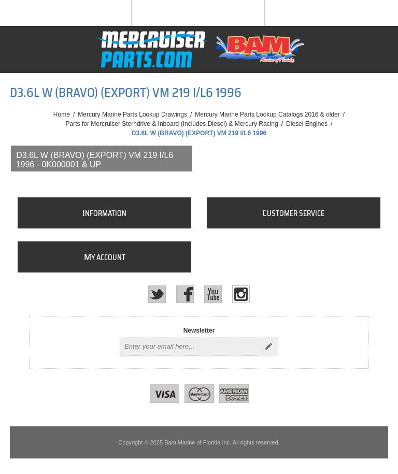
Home (61, 114)
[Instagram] (241, 294)
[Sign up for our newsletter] (189, 346)
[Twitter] (157, 294)
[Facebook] (185, 294)
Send (268, 346)
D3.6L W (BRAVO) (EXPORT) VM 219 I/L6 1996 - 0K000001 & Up (95, 160)
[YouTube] (213, 294)
